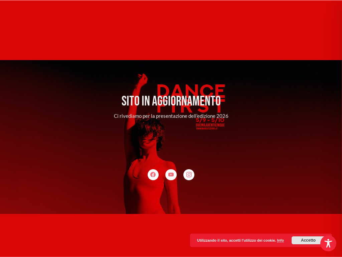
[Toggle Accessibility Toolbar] (328, 243)
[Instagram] (189, 175)
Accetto (308, 240)
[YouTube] (171, 175)
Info (280, 240)
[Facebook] (153, 175)
